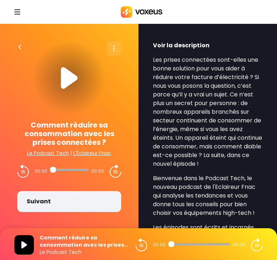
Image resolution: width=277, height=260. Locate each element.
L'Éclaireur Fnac (92, 153)
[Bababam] (141, 12)
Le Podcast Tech (48, 153)
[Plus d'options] (114, 48)
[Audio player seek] (69, 169)
